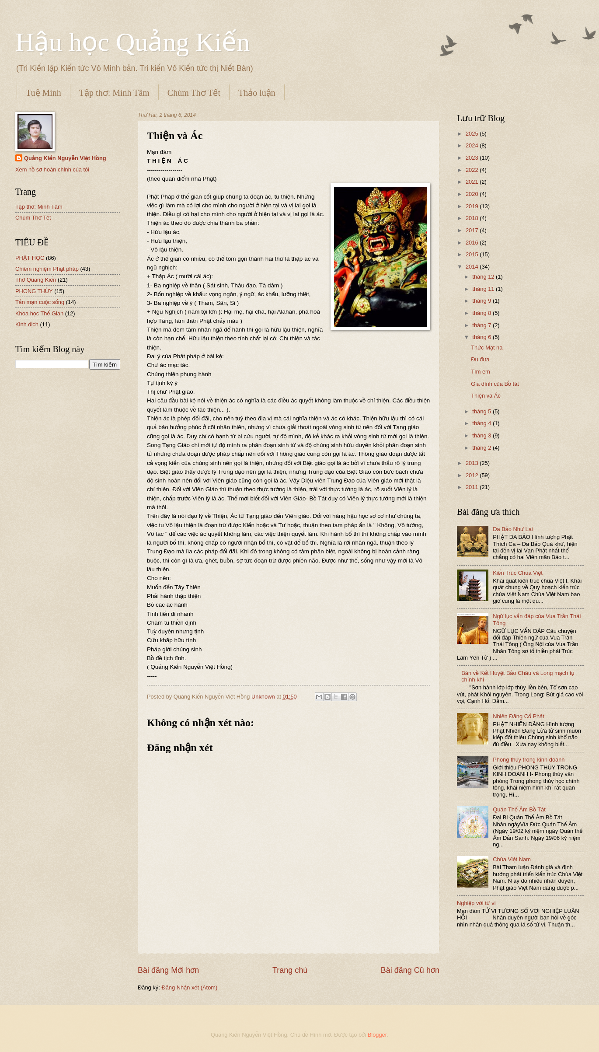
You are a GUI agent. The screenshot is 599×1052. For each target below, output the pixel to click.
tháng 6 (482, 337)
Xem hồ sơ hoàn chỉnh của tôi (52, 169)
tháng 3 (482, 435)
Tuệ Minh (43, 93)
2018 (473, 218)
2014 (473, 266)
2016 (473, 242)
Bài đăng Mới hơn (168, 970)
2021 (473, 181)
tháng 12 (484, 276)
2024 (473, 145)
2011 (473, 487)
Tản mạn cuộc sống (39, 302)
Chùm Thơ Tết (193, 93)
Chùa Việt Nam (512, 859)
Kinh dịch (26, 324)
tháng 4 (482, 423)
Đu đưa (480, 359)
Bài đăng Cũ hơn (410, 970)
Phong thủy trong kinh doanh (528, 759)
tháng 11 (484, 289)
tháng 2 (482, 447)
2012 (473, 475)
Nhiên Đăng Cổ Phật (518, 716)
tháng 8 (482, 313)
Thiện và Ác (486, 395)
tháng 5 (482, 411)
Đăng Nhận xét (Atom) (189, 987)
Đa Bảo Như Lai (513, 529)
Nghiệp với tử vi (476, 903)
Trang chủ (289, 970)
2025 (473, 133)
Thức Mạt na (486, 347)
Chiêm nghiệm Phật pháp (47, 269)
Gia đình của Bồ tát (495, 384)
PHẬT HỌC (29, 258)
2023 (473, 157)
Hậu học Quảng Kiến (132, 42)
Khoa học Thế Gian (39, 313)
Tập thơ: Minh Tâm (114, 93)
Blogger (377, 1034)
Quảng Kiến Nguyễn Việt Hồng (65, 158)
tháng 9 (482, 300)
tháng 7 (482, 325)
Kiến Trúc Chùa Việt (518, 573)
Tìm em (480, 371)
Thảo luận (256, 93)
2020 (473, 194)
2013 (473, 463)
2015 (473, 254)
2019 (473, 206)
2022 (473, 170)
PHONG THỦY (34, 291)
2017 (473, 230)
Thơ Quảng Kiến (35, 279)
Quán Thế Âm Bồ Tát (519, 809)
